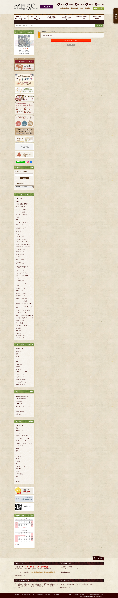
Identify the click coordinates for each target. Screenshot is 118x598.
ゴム (17, 463)
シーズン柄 (19, 198)
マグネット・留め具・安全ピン (24, 443)
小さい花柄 (19, 330)
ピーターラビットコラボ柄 (23, 310)
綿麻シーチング (20, 251)
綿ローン (18, 356)
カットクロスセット (21, 313)
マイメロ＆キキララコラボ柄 (23, 303)
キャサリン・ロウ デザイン (23, 406)
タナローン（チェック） (22, 214)
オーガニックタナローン (22, 222)
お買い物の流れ (64, 8)
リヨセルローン (20, 234)
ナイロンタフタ (20, 270)
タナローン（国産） (21, 209)
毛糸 (17, 428)
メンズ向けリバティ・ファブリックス (21, 336)
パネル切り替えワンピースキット (24, 318)
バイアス (18, 461)
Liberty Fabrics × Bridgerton (23, 246)
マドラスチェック (20, 296)
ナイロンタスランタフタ (22, 273)
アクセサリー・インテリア (23, 466)
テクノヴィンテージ (21, 283)
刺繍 (17, 476)
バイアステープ (20, 320)
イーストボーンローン (21, 249)
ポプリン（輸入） (20, 259)
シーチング (19, 351)
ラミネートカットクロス (22, 371)
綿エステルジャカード (21, 254)
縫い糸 (17, 458)
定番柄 (17, 201)
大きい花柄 (19, 328)
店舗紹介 (87, 8)
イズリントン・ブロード (22, 241)
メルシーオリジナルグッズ (23, 325)
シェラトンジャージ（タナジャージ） (21, 228)
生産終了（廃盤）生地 (21, 298)
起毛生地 (18, 366)
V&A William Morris (21, 398)
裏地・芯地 (19, 469)
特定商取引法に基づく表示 (43, 594)
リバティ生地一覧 (20, 206)
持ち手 (17, 448)
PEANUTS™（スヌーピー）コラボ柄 (24, 306)
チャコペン (19, 456)
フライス (18, 278)
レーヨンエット (20, 257)
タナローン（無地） (21, 212)
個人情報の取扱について (28, 594)
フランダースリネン (21, 239)
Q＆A (81, 8)
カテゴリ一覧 (19, 348)
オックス (18, 359)
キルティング (19, 224)
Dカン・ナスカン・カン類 (22, 438)
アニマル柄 (19, 333)
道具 (17, 451)
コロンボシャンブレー (21, 293)
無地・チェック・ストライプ (23, 414)
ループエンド (19, 446)
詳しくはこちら (20, 575)
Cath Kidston (19, 401)
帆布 (17, 219)
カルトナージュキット (21, 379)
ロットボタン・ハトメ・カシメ (24, 441)
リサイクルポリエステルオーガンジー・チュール (22, 267)
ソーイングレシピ (20, 384)
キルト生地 (19, 364)
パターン (18, 481)
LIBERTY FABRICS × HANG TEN (24, 315)
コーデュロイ (19, 231)
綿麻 (17, 354)
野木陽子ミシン (20, 430)
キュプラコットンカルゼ (22, 275)
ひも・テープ (19, 433)
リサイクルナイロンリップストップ (21, 262)
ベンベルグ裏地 (20, 280)
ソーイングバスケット (21, 382)
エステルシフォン (20, 288)
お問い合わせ (56, 594)
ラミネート (19, 217)
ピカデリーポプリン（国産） (23, 244)
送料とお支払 (74, 8)
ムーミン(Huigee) (20, 411)
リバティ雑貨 (19, 323)
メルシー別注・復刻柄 (21, 204)
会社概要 (17, 594)
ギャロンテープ (20, 374)
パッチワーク (19, 471)
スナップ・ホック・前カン (23, 435)
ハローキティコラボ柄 (21, 301)
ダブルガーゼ (19, 290)
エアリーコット (20, 236)
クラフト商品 (19, 474)
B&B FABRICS (19, 404)
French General (20, 409)
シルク (17, 285)
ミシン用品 (19, 453)
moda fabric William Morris (22, 396)
